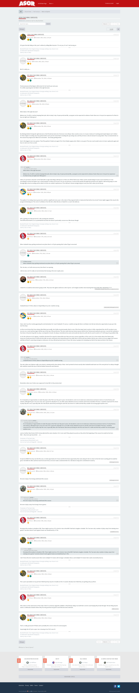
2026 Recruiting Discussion (31, 659)
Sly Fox (33, 21)
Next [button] (118, 24)
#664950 (116, 389)
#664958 (116, 448)
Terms (36, 685)
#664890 (116, 250)
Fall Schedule (83, 659)
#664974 (116, 538)
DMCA (31, 685)
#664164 (116, 58)
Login (117, 3)
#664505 (116, 101)
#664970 (116, 486)
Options (99, 642)
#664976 (116, 571)
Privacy (27, 685)
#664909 (116, 372)
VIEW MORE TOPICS (69, 676)
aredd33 (31, 37)
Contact (41, 685)
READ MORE (30, 669)
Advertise (21, 685)
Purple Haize (32, 412)
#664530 (116, 189)
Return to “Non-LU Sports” (26, 647)
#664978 (116, 615)
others (112, 289)
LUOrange (112, 307)
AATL (30, 253)
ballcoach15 (106, 307)
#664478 (116, 75)
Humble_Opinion (33, 392)
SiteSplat (35, 691)
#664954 (116, 409)
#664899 (116, 295)
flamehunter (32, 451)
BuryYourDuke (39, 21)
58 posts (105, 24)
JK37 (30, 61)
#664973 (116, 518)
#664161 (116, 34)
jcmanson (28, 21)
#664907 (116, 346)
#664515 (116, 156)
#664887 (116, 233)
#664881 (116, 208)
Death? (57, 659)
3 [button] (114, 24)
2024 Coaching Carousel (28, 18)
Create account (109, 3)
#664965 (116, 468)
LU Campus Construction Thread (109, 659)
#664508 (116, 123)
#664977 (116, 595)
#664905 (116, 313)
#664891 (116, 277)
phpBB (44, 691)
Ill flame (31, 159)
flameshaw (32, 280)
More (51, 3)
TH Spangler (97, 289)
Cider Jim (107, 289)
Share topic (111, 30)
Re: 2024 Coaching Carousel (36, 58)
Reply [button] (22, 29)
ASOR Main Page (42, 3)
